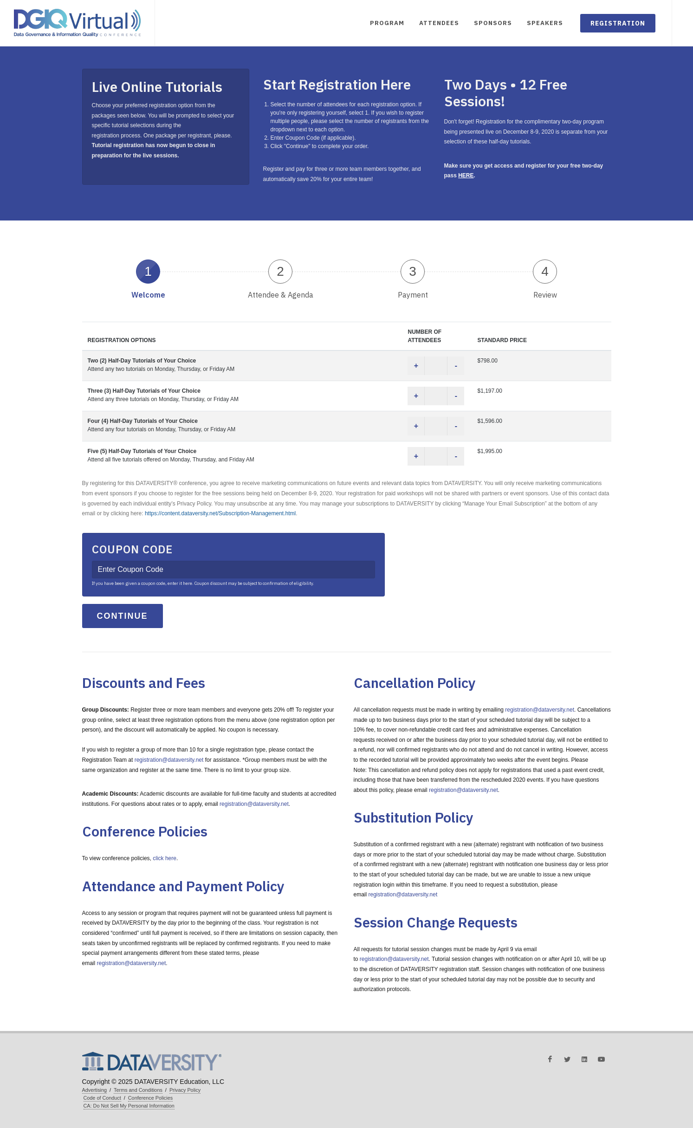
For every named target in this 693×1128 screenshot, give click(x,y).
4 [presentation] (545, 271)
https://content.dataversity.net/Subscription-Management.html (220, 513)
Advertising (94, 1090)
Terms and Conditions (138, 1090)
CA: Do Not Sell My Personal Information (129, 1106)
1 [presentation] (148, 271)
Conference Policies (150, 1098)
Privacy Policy (185, 1090)
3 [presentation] (412, 271)
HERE (465, 175)
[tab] (148, 278)
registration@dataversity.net (169, 760)
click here (164, 858)
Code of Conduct (102, 1098)
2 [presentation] (280, 271)
